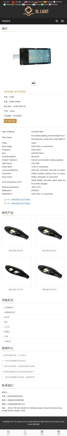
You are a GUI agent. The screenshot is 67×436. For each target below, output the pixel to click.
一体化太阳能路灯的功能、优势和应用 (19, 377)
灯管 (6, 336)
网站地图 (36, 424)
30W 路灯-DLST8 (16, 251)
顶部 (58, 432)
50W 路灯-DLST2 (49, 251)
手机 (25, 432)
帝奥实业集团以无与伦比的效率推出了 (19, 372)
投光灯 (7, 317)
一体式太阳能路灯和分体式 (15, 361)
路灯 (6, 322)
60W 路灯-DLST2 (16, 289)
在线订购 (10, 121)
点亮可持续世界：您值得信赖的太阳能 (19, 366)
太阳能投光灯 (9, 312)
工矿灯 (7, 327)
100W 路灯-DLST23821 (20, 200)
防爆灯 (7, 332)
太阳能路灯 (8, 307)
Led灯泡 (7, 341)
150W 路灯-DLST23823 (20, 203)
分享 (8, 432)
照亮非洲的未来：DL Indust (15, 355)
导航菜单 (6, 21)
